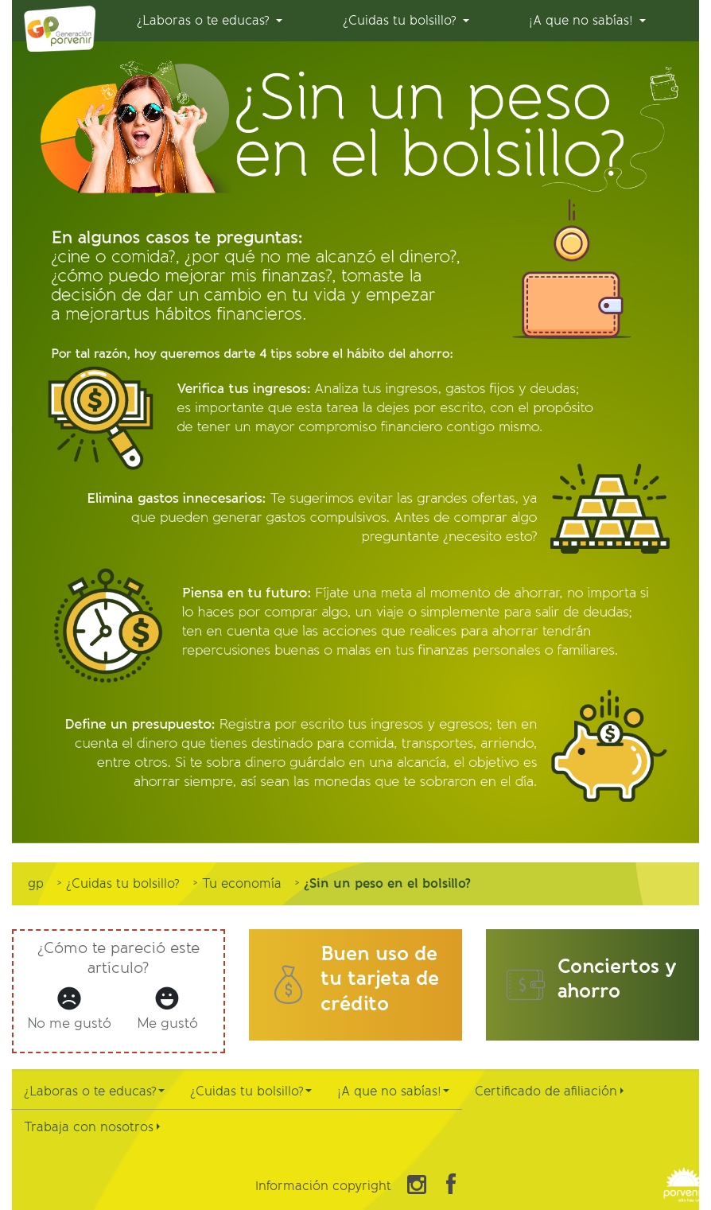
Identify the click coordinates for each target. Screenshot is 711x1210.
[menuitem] (209, 20)
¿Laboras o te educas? (94, 1091)
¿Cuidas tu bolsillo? (251, 1091)
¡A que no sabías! (393, 1091)
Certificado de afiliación (549, 1091)
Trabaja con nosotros (92, 1126)
